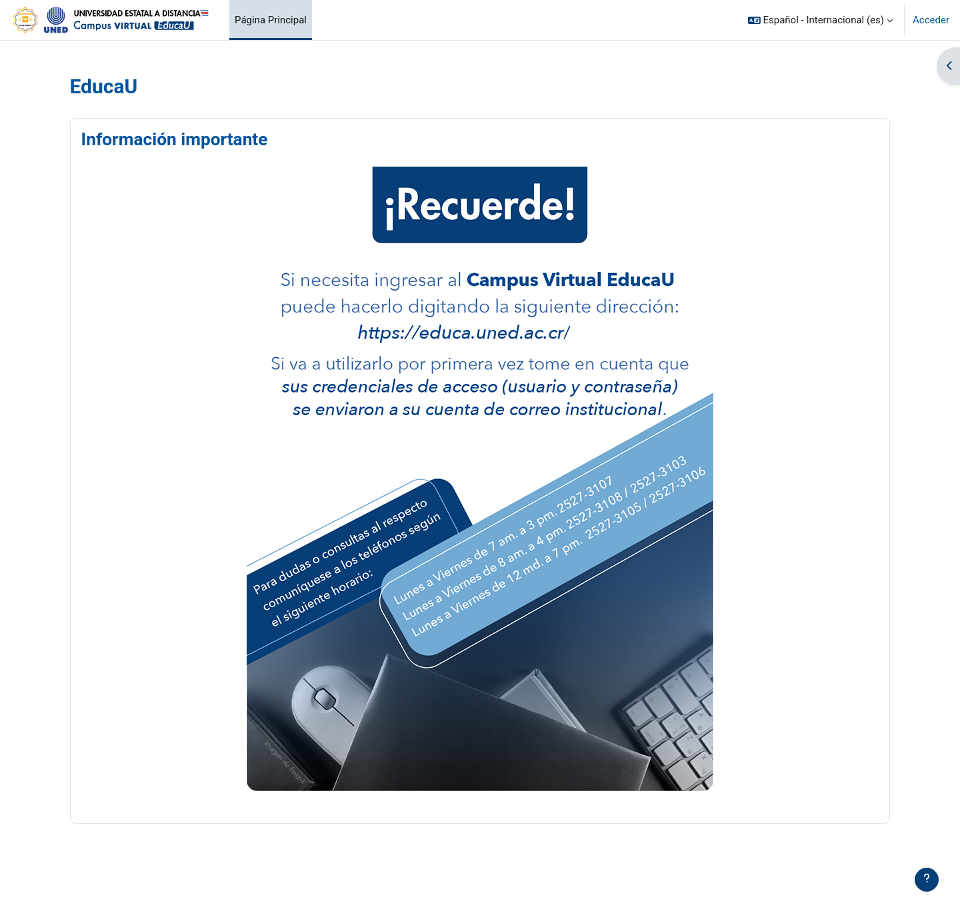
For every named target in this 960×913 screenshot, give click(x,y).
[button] (820, 20)
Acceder (931, 20)
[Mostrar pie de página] (927, 880)
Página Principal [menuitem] (271, 20)
